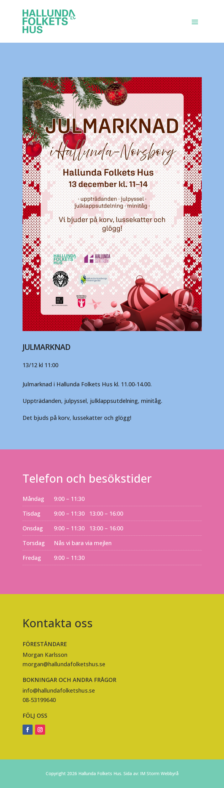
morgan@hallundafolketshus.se (64, 664)
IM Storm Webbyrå (159, 773)
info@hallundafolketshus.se (59, 690)
